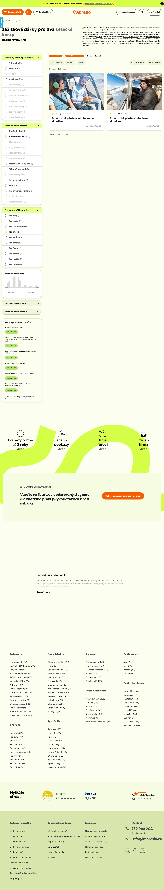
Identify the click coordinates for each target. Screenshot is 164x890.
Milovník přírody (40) (133, 725)
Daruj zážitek (53, 847)
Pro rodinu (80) (17, 759)
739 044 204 (142, 829)
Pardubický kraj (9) (56, 708)
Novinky (70, 62)
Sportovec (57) (130, 695)
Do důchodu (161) (94, 710)
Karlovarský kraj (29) (57, 696)
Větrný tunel (135, 28)
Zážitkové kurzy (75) (19, 696)
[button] (126, 12)
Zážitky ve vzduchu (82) (21, 677)
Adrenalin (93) (54, 729)
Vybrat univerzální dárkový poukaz (122, 496)
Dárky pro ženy (17, 836)
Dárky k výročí (16, 852)
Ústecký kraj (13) (55, 700)
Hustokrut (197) (130, 699)
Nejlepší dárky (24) (56, 759)
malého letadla (153, 34)
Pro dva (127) (16, 740)
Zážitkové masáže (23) (20, 708)
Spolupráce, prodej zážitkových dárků (65, 836)
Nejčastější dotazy (56, 841)
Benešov (110, 30)
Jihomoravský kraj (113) (58, 662)
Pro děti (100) (92, 673)
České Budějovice (100, 30)
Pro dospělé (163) (94, 681)
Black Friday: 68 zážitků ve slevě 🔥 (99, 4)
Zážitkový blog (92, 852)
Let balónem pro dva (19, 862)
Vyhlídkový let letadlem (21, 868)
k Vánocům (102, 43)
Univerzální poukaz (56, 852)
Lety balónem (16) (18, 669)
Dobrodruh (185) (131, 702)
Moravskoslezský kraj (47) (59, 692)
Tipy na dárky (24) (56, 763)
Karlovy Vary (117, 30)
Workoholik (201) (131, 721)
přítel (45, 583)
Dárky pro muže (17, 831)
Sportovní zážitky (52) (20, 700)
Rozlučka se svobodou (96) (98, 721)
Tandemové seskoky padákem (24, 873)
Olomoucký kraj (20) (57, 685)
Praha (142, 28)
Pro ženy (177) (16, 737)
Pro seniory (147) (17, 748)
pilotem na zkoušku (153, 36)
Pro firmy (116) (16, 756)
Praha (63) (52, 666)
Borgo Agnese (16, 878)
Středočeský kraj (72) (57, 669)
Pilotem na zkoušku (98, 28)
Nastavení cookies (93, 857)
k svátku (95, 43)
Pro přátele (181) (17, 767)
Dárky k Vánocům (18, 841)
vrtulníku (99, 36)
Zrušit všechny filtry (94, 56)
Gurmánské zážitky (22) (20, 692)
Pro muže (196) (16, 733)
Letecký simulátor (124, 28)
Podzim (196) (129, 669)
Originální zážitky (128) (20, 704)
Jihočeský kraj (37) (56, 673)
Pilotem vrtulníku (112, 28)
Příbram (151, 28)
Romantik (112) (130, 706)
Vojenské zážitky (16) (19, 681)
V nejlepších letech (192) (97, 669)
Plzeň (124, 30)
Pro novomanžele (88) (20, 752)
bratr (59, 583)
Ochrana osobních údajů (96, 841)
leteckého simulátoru (130, 36)
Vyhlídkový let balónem (21, 857)
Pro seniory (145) (93, 677)
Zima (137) (128, 673)
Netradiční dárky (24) (58, 752)
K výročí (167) (92, 706)
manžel (52, 583)
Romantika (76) (54, 733)
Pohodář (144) (129, 710)
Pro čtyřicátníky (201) (95, 666)
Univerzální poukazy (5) (21, 715)
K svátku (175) (92, 702)
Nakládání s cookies (94, 847)
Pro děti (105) (16, 744)
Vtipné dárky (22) (56, 756)
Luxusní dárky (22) (56, 748)
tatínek (66, 583)
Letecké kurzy (24, 21)
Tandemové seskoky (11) (21, 673)
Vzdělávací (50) (55, 740)
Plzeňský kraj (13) (55, 681)
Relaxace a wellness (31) (20, 711)
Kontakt (51, 857)
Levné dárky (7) (55, 744)
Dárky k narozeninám (19, 847)
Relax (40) (52, 737)
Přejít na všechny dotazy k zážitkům (20, 397)
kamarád (79, 583)
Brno (146, 28)
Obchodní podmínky (95, 836)
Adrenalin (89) (16, 685)
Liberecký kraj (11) (56, 704)
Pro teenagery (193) (95, 662)
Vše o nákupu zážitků (57, 831)
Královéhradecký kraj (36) (59, 689)
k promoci (114, 43)
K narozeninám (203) (95, 699)
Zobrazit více (42, 592)
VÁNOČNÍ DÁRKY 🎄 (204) (22, 666)
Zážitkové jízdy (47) (19, 689)
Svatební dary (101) (94, 714)
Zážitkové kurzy (11, 21)
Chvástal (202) (130, 714)
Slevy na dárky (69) (18, 662)
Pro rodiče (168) (17, 763)
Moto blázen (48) (131, 691)
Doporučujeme (56, 62)
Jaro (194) (127, 662)
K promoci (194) (93, 718)
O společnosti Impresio (96, 831)
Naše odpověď (11, 332)
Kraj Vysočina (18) (56, 677)
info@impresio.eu (147, 839)
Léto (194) (127, 666)
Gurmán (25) (129, 718)
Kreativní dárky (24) (57, 767)
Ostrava (90, 30)
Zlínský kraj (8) (54, 711)
